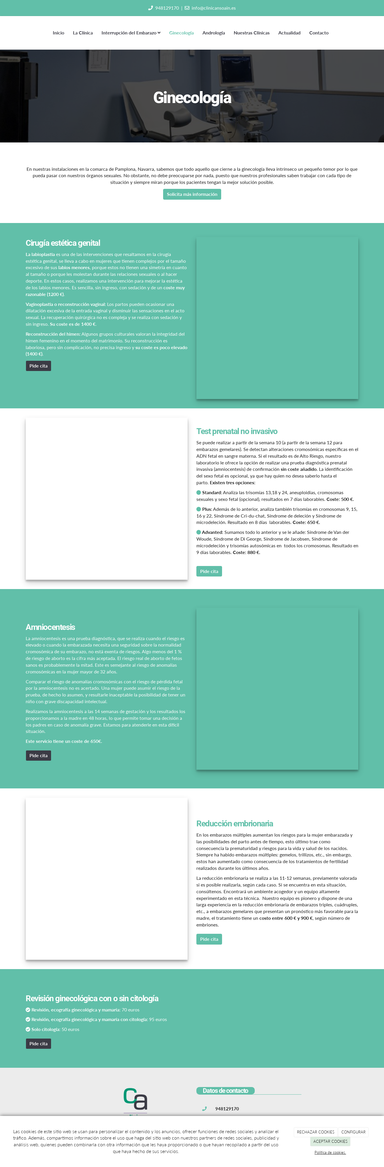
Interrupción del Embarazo (131, 32)
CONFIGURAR (353, 1132)
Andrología (214, 32)
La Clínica (83, 32)
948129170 (167, 8)
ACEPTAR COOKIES (330, 1141)
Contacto (319, 32)
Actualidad (289, 32)
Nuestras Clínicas (252, 32)
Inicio (58, 32)
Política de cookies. (330, 1152)
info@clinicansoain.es (214, 8)
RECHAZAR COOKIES (315, 1132)
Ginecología (181, 32)
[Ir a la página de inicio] (24, 33)
